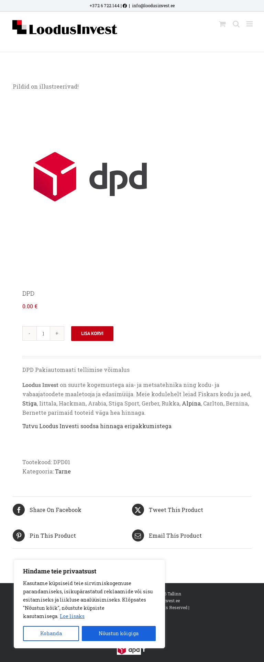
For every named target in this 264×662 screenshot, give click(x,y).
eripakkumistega (148, 426)
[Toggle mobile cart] (222, 23)
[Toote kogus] (43, 333)
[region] (89, 604)
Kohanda (51, 633)
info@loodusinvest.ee (153, 5)
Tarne (63, 471)
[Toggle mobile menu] (250, 23)
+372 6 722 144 (104, 5)
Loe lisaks (72, 616)
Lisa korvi (92, 333)
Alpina (191, 403)
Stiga (29, 403)
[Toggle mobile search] (236, 23)
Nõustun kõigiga (119, 633)
